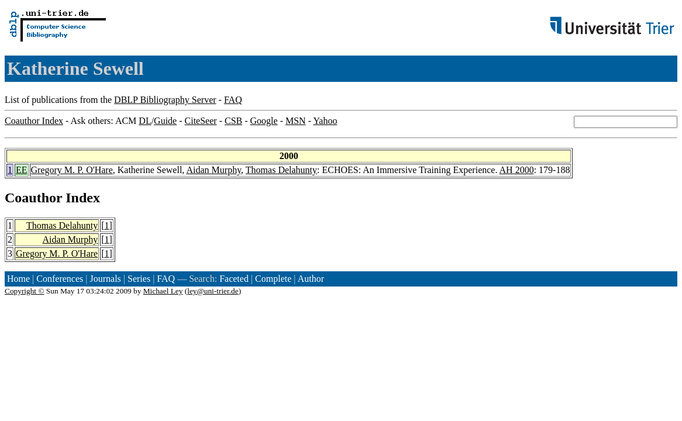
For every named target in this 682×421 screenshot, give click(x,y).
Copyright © (24, 291)
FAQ (233, 100)
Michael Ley (163, 291)
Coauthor (33, 197)
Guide (165, 121)
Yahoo (325, 121)
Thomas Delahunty (281, 170)
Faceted (234, 279)
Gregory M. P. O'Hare (72, 170)
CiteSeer (201, 121)
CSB (233, 121)
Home (18, 279)
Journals (104, 279)
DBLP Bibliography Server (165, 100)
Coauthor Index (34, 121)
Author (311, 279)
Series (139, 279)
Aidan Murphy (213, 170)
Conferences (59, 279)
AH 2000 (517, 170)
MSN (295, 121)
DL (145, 121)
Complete (273, 279)
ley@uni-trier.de (212, 291)
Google (264, 121)
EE (21, 170)
